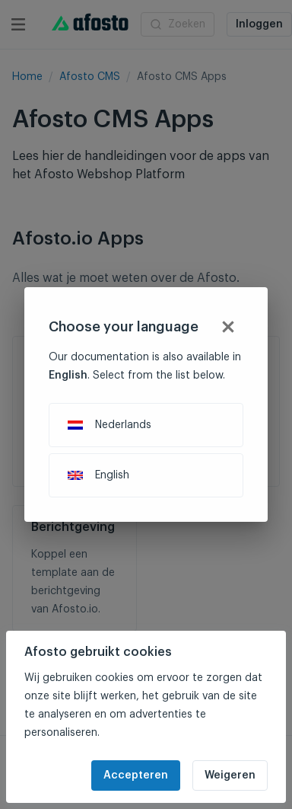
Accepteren (135, 775)
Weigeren (230, 775)
